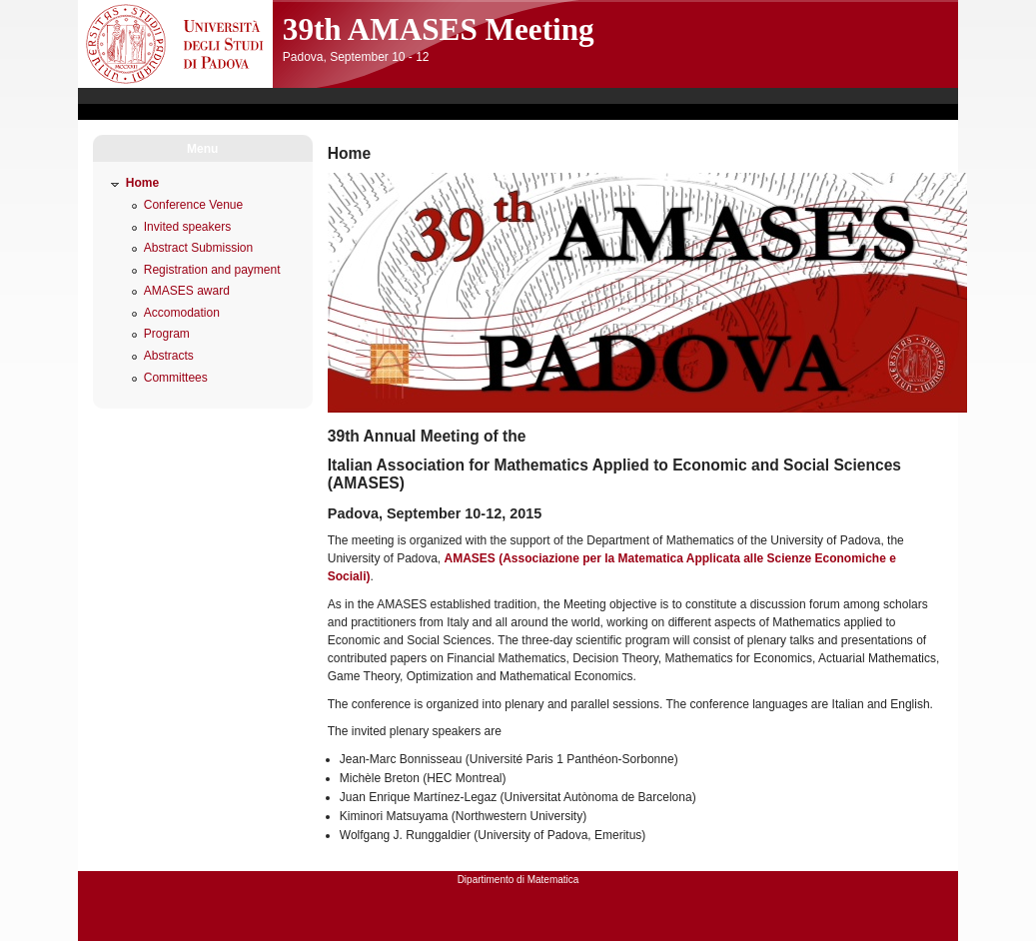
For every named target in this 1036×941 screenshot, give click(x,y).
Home (142, 183)
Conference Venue (193, 205)
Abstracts (169, 356)
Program (167, 334)
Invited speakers (187, 227)
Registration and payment (212, 270)
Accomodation (182, 313)
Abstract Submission (198, 248)
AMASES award (187, 291)
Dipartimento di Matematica (518, 879)
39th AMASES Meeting (438, 29)
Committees (176, 378)
